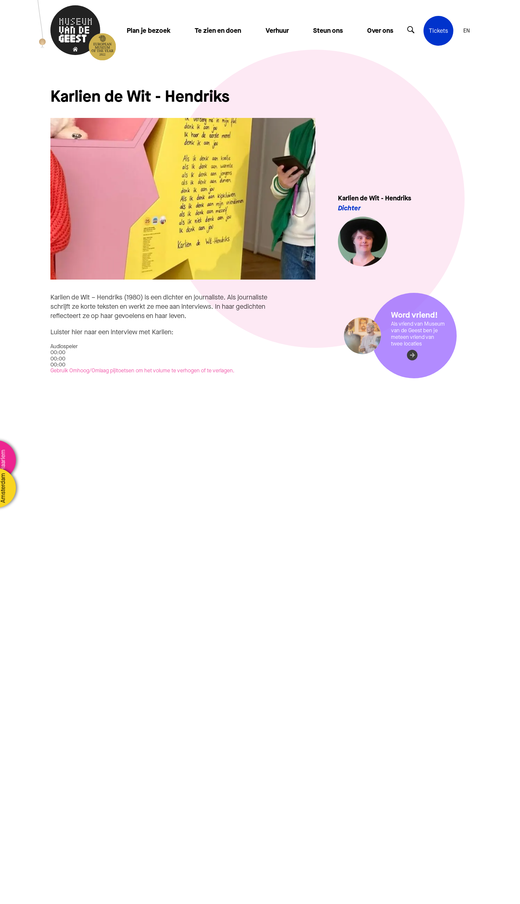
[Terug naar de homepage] (75, 30)
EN (466, 31)
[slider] (57, 358)
